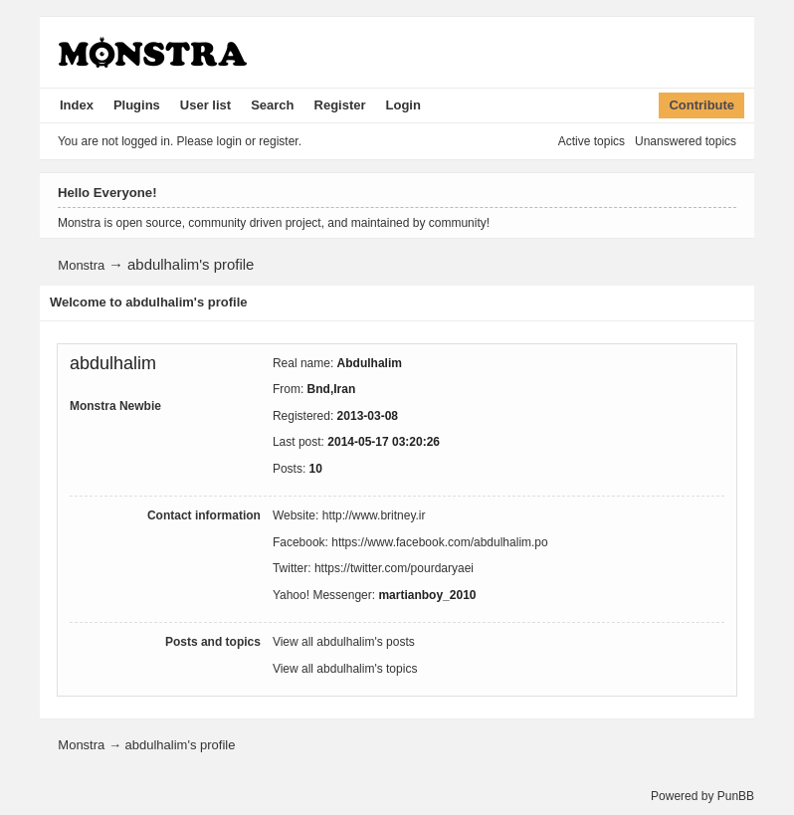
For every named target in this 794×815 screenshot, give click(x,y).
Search (272, 105)
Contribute (701, 105)
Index (77, 105)
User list (205, 105)
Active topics (591, 141)
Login (403, 105)
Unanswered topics (685, 141)
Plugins (136, 105)
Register (340, 105)
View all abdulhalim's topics (345, 669)
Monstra (81, 265)
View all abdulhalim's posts (344, 642)
